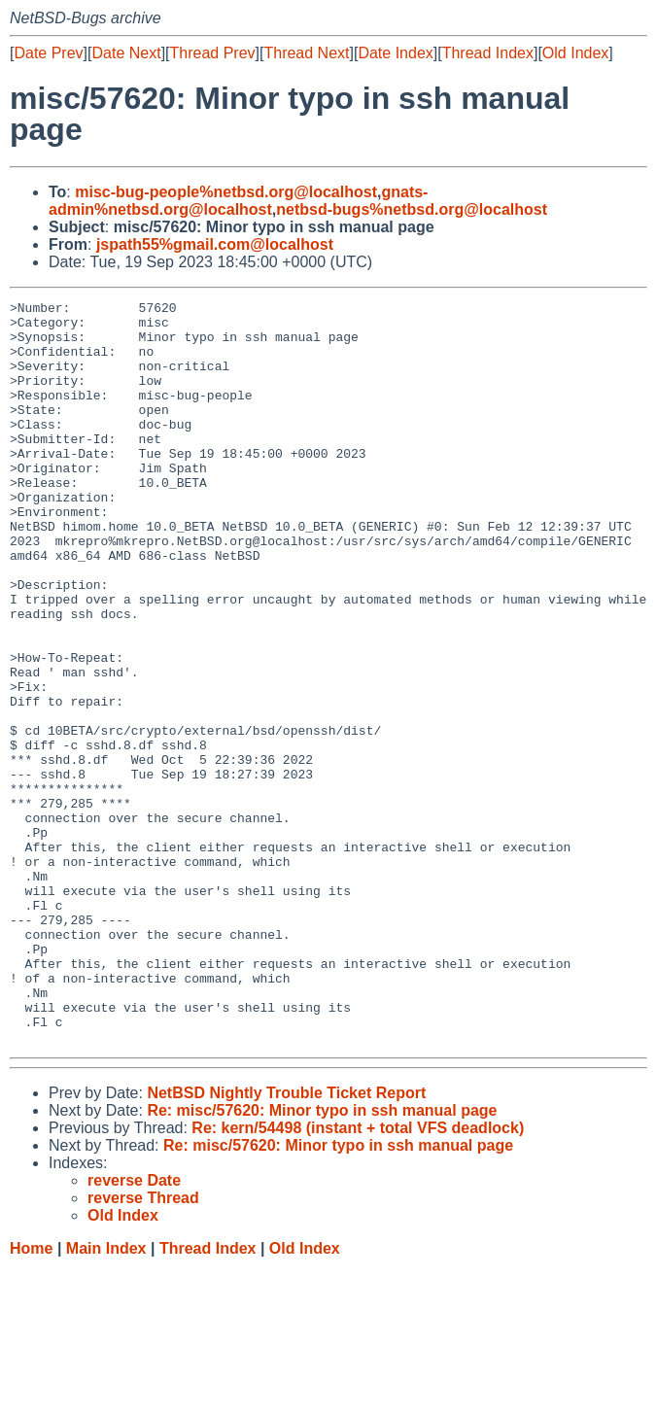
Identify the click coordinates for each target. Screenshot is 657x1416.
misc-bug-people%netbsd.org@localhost (226, 192)
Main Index (106, 1397)
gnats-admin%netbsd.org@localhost (238, 201)
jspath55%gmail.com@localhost (214, 244)
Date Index (395, 53)
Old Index (575, 53)
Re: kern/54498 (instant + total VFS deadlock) (357, 1276)
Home (31, 1397)
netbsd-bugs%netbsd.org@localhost (411, 209)
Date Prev (48, 53)
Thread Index (488, 53)
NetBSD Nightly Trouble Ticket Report (286, 1241)
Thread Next (306, 53)
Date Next (125, 53)
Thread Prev (213, 53)
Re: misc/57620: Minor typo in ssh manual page (322, 1259)
